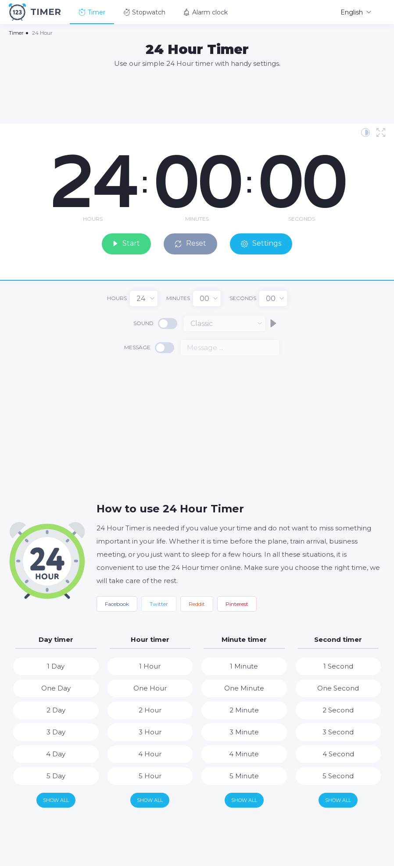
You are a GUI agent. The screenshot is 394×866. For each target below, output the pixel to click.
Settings (263, 243)
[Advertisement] (197, 95)
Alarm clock (205, 12)
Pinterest (237, 603)
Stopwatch (144, 12)
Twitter (159, 603)
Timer (92, 12)
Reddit (197, 603)
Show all (56, 800)
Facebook (117, 603)
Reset (192, 243)
